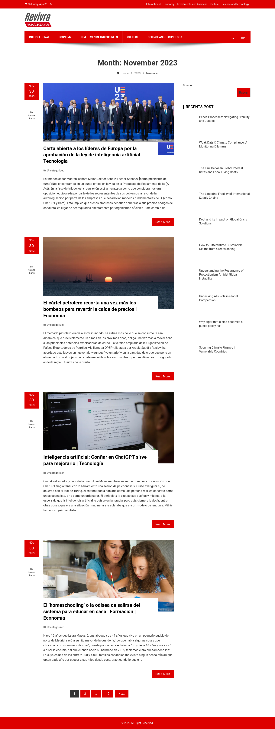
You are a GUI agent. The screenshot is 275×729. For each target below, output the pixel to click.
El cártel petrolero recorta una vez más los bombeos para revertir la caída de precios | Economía (90, 309)
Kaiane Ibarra (31, 117)
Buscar (187, 85)
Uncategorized (55, 170)
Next (121, 693)
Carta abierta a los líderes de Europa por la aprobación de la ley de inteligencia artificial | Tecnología (93, 155)
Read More (162, 222)
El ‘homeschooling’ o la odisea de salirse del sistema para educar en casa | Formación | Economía (91, 611)
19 (107, 693)
